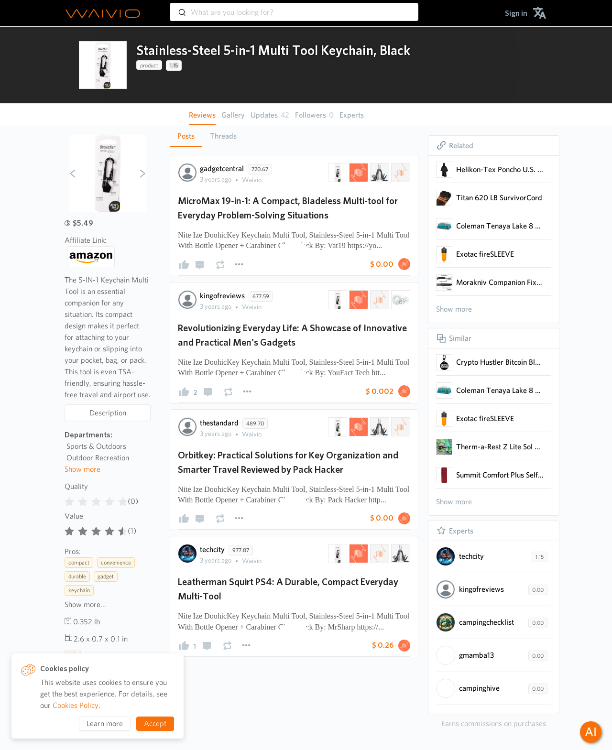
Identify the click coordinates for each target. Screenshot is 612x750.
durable (77, 576)
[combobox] (294, 7)
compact (78, 562)
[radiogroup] (96, 499)
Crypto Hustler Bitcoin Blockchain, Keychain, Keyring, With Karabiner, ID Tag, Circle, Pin (500, 362)
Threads (223, 136)
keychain (79, 590)
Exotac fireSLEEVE (485, 254)
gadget (106, 576)
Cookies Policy (75, 705)
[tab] (186, 136)
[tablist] (294, 136)
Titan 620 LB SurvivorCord (499, 198)
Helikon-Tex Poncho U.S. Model (500, 169)
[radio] (69, 499)
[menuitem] (516, 13)
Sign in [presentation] (516, 13)
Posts (186, 136)
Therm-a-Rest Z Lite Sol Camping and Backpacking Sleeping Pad (500, 447)
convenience (116, 562)
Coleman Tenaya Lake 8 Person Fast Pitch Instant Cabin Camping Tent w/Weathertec (500, 226)
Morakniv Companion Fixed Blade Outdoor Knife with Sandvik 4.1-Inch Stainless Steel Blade (500, 282)
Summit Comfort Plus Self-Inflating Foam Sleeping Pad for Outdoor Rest (500, 475)
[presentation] (103, 65)
